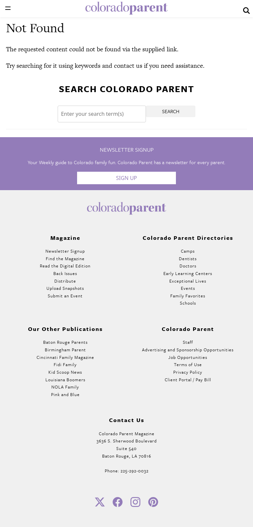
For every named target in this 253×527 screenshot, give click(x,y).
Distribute (65, 281)
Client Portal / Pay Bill (188, 379)
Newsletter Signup (65, 251)
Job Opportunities (187, 357)
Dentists (188, 258)
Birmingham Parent (65, 349)
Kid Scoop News (65, 372)
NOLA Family (65, 387)
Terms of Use (188, 364)
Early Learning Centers (187, 273)
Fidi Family (65, 364)
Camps (188, 251)
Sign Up (126, 178)
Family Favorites (187, 295)
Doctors (188, 266)
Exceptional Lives (187, 281)
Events (188, 288)
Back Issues (65, 273)
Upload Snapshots (65, 288)
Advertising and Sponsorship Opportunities (188, 349)
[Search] (102, 114)
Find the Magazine (65, 258)
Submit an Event (65, 295)
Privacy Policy (187, 372)
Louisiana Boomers (65, 379)
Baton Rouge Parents (65, 342)
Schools (188, 303)
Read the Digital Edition (65, 266)
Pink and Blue (65, 394)
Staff (188, 342)
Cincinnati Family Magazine (65, 357)
